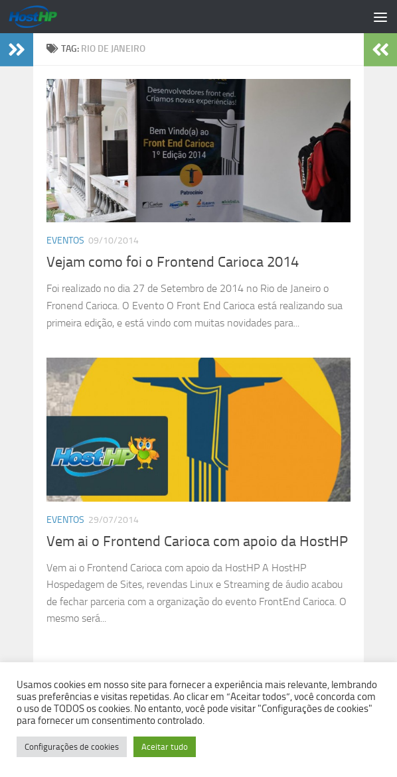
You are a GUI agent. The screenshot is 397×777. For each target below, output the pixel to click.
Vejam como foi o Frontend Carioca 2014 (172, 262)
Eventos (65, 240)
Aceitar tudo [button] (164, 747)
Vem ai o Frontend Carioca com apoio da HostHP (197, 541)
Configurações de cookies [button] (72, 747)
